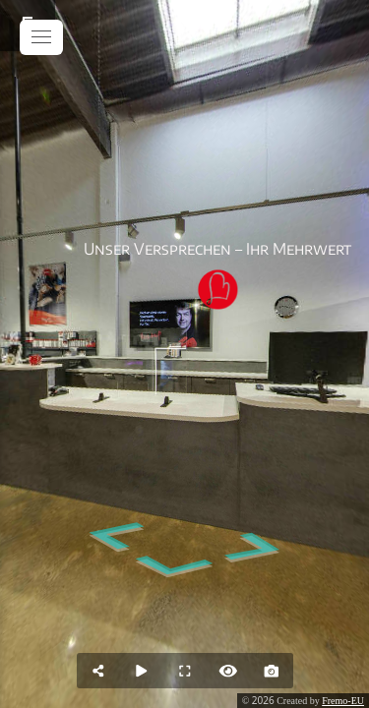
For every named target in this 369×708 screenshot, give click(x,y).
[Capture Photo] (271, 670)
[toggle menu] (41, 37)
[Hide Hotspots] (228, 670)
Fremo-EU (343, 700)
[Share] (98, 670)
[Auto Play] (141, 670)
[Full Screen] (185, 670)
